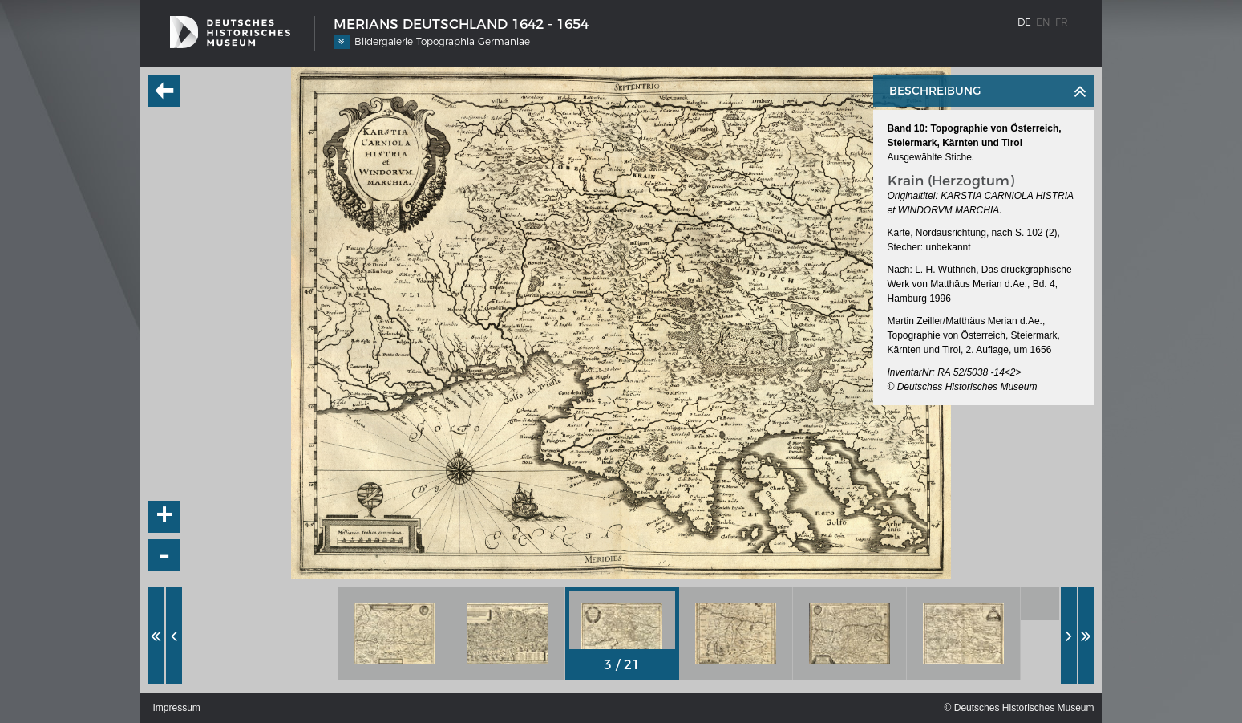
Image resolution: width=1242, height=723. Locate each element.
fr (1061, 22)
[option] (394, 633)
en (1043, 22)
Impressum (176, 707)
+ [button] (164, 517)
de (1024, 22)
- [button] (164, 555)
